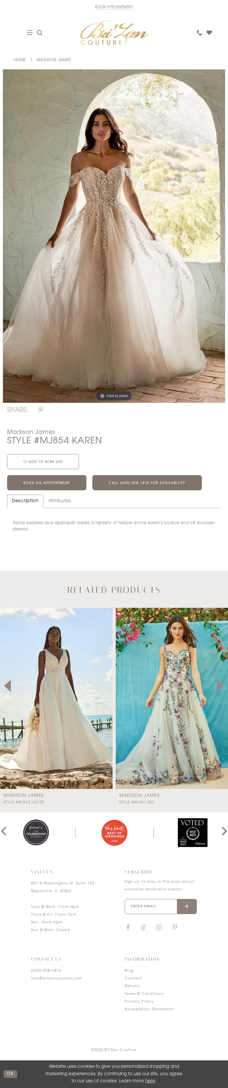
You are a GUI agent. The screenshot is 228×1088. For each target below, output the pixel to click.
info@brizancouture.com (56, 978)
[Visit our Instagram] (159, 928)
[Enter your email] (161, 906)
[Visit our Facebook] (128, 928)
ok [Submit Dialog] (10, 1074)
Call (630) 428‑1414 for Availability (147, 483)
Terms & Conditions (144, 994)
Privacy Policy (139, 1001)
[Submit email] (187, 906)
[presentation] (56, 698)
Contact (133, 978)
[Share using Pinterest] (41, 410)
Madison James (54, 60)
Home (20, 60)
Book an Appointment (46, 483)
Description (25, 501)
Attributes (60, 501)
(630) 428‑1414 (46, 971)
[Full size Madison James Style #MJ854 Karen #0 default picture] (114, 236)
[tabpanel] (114, 236)
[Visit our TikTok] (143, 928)
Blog (129, 971)
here (150, 1081)
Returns (132, 986)
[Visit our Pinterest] (175, 928)
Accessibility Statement (149, 1009)
